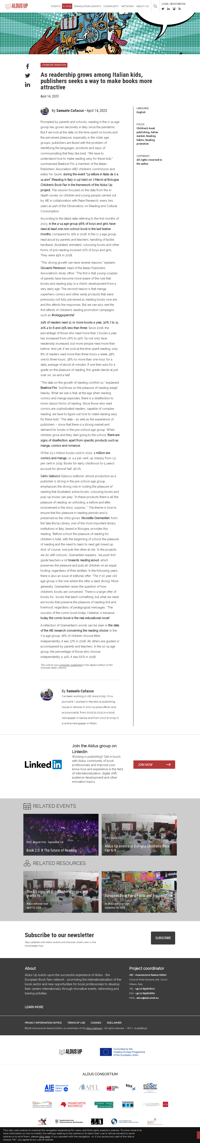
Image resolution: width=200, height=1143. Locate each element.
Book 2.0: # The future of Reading (52, 850)
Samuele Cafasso (70, 110)
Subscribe (163, 938)
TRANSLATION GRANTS (87, 6)
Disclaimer (114, 1022)
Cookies (96, 1022)
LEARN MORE (34, 1007)
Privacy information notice (43, 1022)
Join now (145, 764)
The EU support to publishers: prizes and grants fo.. (57, 893)
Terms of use (76, 1022)
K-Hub (67, 6)
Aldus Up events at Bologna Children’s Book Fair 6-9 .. (137, 848)
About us (142, 6)
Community (111, 6)
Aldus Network (94, 1028)
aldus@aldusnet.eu (148, 997)
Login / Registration (173, 4)
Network (127, 6)
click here (44, 1136)
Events (56, 6)
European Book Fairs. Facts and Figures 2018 (138, 895)
